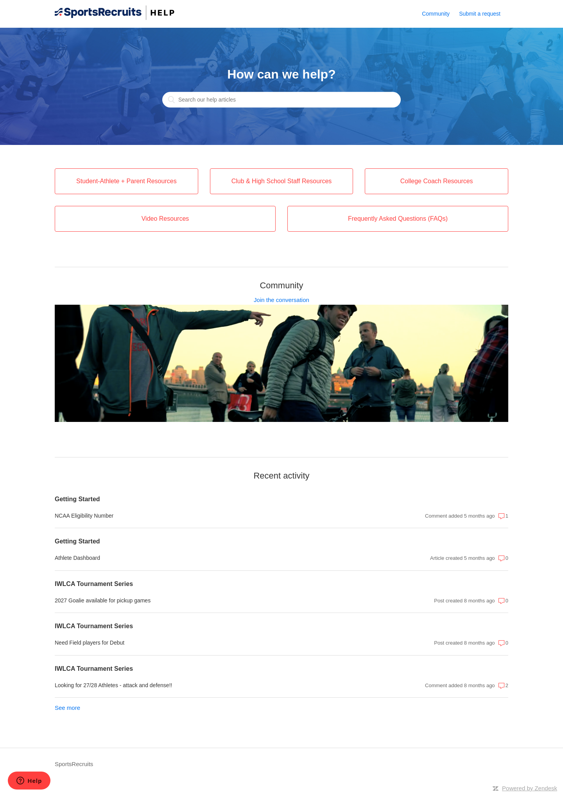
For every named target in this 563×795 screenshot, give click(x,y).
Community (436, 14)
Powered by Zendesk (529, 788)
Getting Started (77, 499)
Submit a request (479, 14)
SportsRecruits (74, 764)
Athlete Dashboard (77, 558)
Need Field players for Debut (89, 643)
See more (67, 707)
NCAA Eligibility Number (84, 516)
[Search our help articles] (281, 100)
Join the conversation (281, 300)
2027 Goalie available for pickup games (103, 600)
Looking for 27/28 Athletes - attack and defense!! (113, 685)
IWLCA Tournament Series (94, 584)
